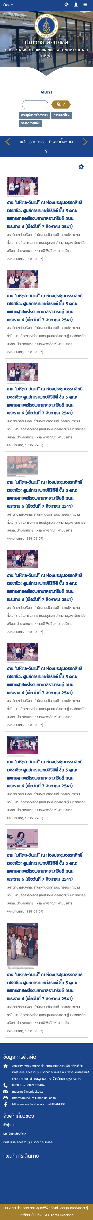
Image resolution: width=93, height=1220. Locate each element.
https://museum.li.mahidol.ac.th (34, 1098)
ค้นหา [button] (8, 5)
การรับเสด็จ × (61, 115)
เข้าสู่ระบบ (9, 1125)
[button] (66, 4)
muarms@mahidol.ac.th (28, 1091)
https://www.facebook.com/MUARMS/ (38, 1104)
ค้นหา (61, 104)
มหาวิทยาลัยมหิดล (14, 1133)
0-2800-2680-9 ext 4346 (29, 1085)
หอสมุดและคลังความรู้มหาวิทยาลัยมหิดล (28, 1142)
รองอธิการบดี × (30, 123)
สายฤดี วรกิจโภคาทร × (34, 115)
